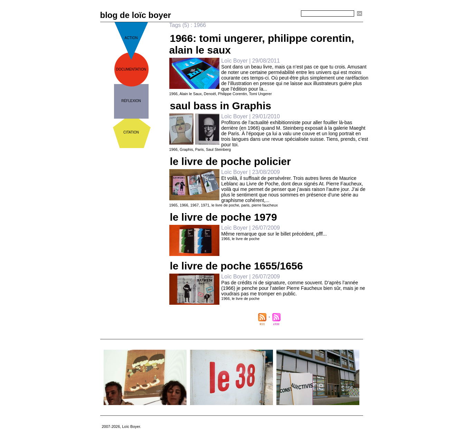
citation (131, 132)
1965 (173, 205)
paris (245, 205)
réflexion (131, 101)
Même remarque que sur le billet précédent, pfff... (274, 234)
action (131, 38)
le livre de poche (225, 205)
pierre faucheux (265, 205)
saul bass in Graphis (220, 105)
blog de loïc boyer (135, 15)
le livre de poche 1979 (223, 217)
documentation (131, 69)
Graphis (186, 149)
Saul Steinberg (218, 149)
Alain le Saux (191, 94)
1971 (205, 205)
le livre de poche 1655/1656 (236, 266)
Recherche (288, 14)
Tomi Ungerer (260, 94)
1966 (173, 94)
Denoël (210, 94)
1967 (194, 205)
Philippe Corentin (232, 94)
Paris (199, 149)
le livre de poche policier (230, 161)
